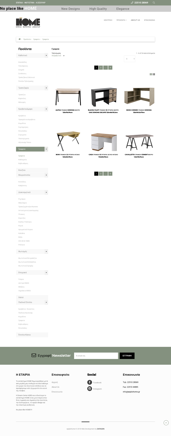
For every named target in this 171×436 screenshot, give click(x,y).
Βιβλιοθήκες (23, 163)
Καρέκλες (22, 98)
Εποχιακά (22, 272)
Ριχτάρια (21, 199)
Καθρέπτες (22, 186)
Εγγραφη (127, 356)
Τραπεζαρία (23, 88)
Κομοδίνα (22, 123)
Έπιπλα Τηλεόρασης (26, 81)
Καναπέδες (22, 62)
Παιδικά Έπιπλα (25, 302)
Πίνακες (21, 214)
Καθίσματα (22, 160)
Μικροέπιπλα (24, 175)
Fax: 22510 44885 (130, 387)
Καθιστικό (22, 55)
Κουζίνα (21, 170)
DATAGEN (100, 429)
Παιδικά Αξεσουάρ (25, 313)
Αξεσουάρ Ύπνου (24, 142)
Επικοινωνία (57, 392)
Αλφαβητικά (56, 56)
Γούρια (21, 279)
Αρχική (55, 382)
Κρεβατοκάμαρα (25, 109)
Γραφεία (45, 39)
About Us (55, 387)
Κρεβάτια (22, 116)
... (105, 68)
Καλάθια (21, 233)
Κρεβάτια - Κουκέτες (26, 309)
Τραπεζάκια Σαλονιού (26, 77)
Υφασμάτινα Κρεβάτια (26, 119)
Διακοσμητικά (24, 192)
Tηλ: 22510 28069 (130, 382)
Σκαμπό (21, 70)
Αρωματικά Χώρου (25, 229)
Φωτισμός (22, 251)
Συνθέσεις (22, 74)
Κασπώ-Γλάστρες (25, 222)
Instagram (97, 389)
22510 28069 (141, 2)
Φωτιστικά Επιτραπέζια (27, 258)
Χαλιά (20, 297)
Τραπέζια (21, 95)
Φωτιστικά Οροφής (25, 266)
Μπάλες (21, 287)
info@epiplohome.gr (131, 392)
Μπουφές (22, 102)
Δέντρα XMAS (23, 283)
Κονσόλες (22, 182)
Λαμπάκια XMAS (24, 291)
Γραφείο (36, 39)
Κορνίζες (22, 218)
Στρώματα (22, 135)
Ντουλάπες (22, 131)
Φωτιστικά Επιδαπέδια (27, 262)
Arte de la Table (24, 241)
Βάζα (20, 237)
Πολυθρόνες (23, 66)
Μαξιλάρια (22, 203)
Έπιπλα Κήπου (24, 335)
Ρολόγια (21, 245)
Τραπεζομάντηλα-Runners (28, 207)
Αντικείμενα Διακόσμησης (28, 210)
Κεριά (20, 226)
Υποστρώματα (23, 139)
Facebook (97, 382)
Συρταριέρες (23, 127)
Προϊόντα (27, 39)
